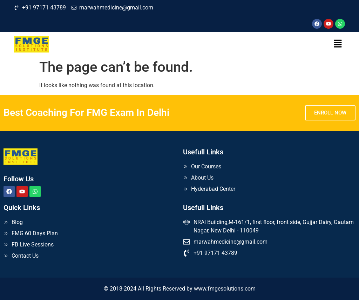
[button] (338, 44)
